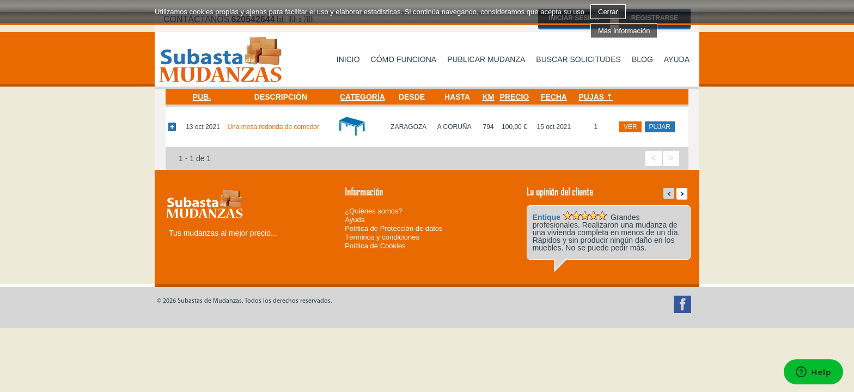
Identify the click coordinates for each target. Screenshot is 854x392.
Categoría (362, 97)
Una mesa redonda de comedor (273, 127)
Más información (624, 31)
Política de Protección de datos (393, 228)
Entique (546, 217)
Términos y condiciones (382, 237)
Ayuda (677, 59)
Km (489, 97)
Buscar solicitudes (578, 59)
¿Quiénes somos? (373, 211)
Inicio (348, 59)
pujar (659, 127)
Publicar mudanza (486, 59)
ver (630, 127)
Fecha (554, 97)
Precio (514, 97)
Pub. (202, 97)
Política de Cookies (375, 246)
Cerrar (608, 12)
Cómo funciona (404, 59)
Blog (642, 59)
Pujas (592, 97)
